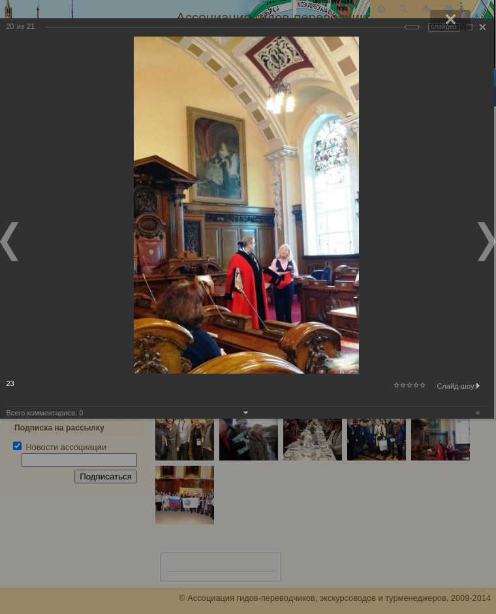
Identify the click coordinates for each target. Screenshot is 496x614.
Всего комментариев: (45, 413)
